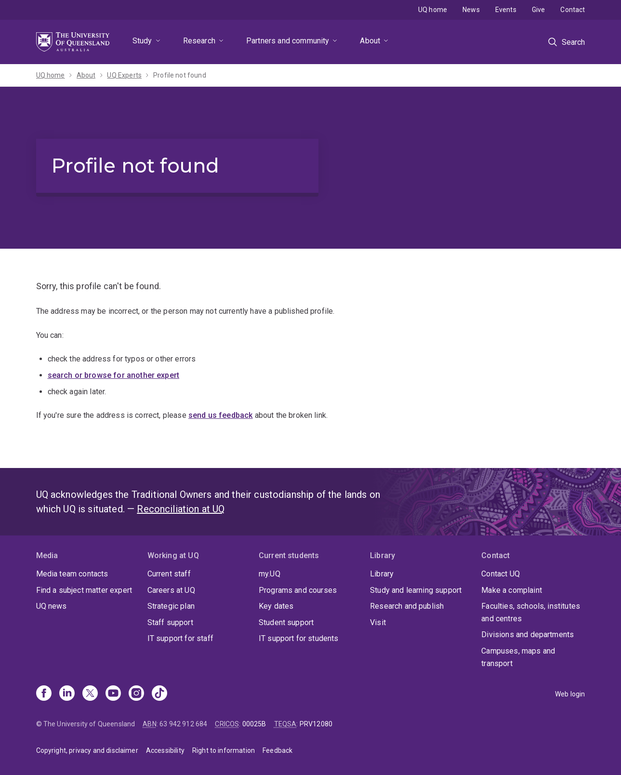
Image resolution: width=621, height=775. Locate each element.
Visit (378, 622)
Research (199, 40)
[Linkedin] (67, 694)
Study (142, 40)
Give (538, 9)
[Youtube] (113, 694)
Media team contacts (72, 573)
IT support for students (299, 638)
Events (505, 9)
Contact (572, 9)
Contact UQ (500, 573)
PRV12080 (316, 724)
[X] (90, 694)
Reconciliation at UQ (181, 509)
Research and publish (407, 606)
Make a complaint (511, 590)
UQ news (51, 606)
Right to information (223, 750)
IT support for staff (180, 638)
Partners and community (288, 40)
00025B (254, 724)
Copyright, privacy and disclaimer (87, 750)
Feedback (277, 750)
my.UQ (269, 573)
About (370, 40)
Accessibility (165, 750)
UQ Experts (124, 75)
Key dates (276, 606)
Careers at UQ (171, 590)
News (471, 9)
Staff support (170, 622)
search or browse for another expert (114, 375)
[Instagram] (136, 694)
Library (382, 573)
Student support (286, 622)
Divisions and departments (527, 634)
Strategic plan (171, 606)
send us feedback (220, 415)
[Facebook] (44, 694)
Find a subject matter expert (84, 590)
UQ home (432, 9)
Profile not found (179, 75)
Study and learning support (416, 590)
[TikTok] (159, 694)
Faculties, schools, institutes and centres (530, 612)
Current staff (169, 573)
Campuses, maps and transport (518, 657)
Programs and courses (298, 590)
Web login (570, 694)
